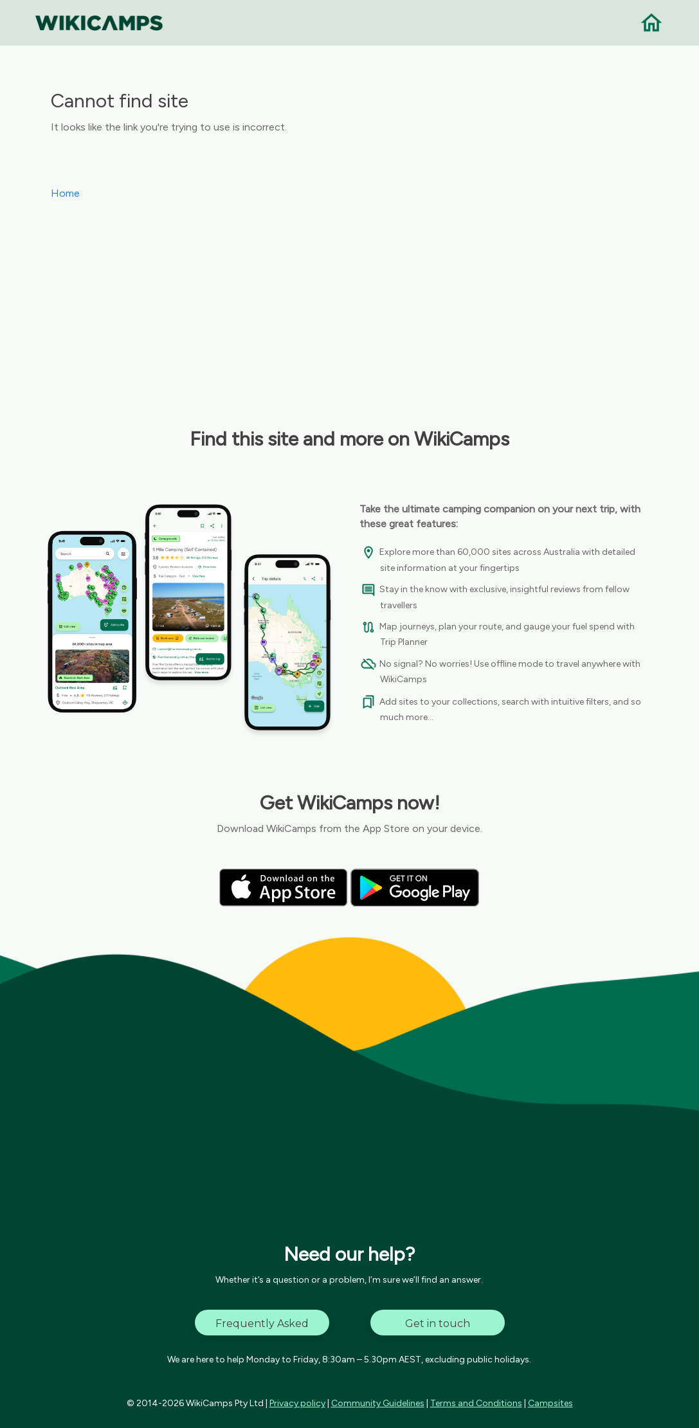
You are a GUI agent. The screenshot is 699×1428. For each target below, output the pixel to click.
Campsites (550, 1403)
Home (65, 193)
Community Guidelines (377, 1403)
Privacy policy (297, 1403)
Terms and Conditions (476, 1403)
